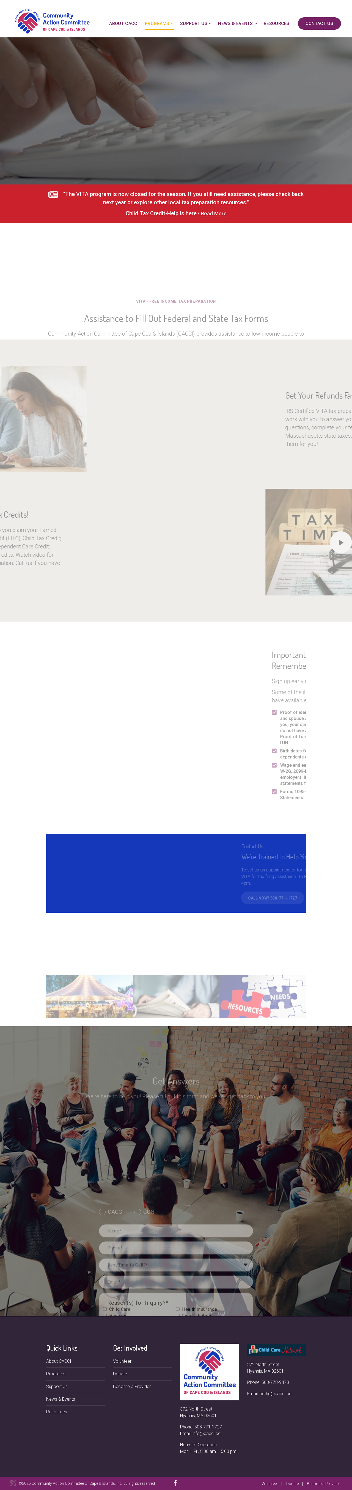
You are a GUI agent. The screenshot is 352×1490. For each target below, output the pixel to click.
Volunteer (122, 1361)
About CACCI (124, 23)
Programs (157, 23)
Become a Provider (132, 1386)
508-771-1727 (208, 1427)
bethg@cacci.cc (276, 1393)
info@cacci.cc (207, 1433)
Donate (120, 1373)
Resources (277, 23)
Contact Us (319, 23)
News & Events (235, 23)
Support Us (193, 23)
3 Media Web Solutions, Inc (13, 1483)
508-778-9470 (275, 1382)
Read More (213, 217)
